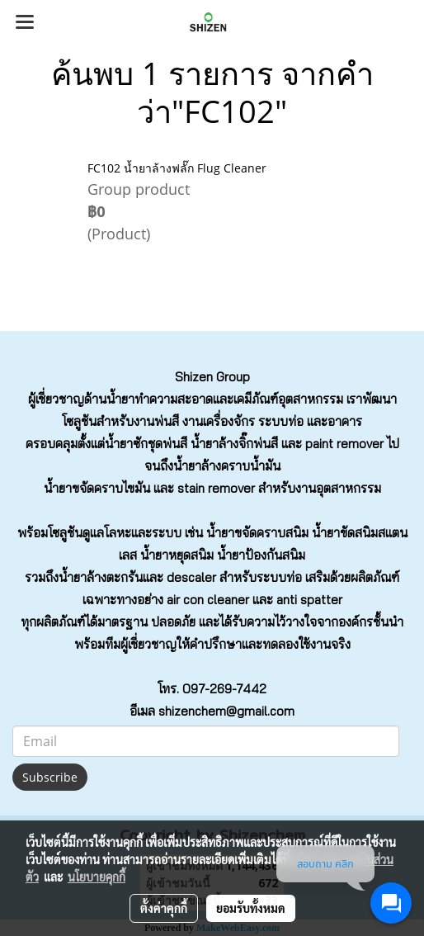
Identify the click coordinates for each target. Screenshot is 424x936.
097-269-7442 (224, 689)
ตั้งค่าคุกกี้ (163, 908)
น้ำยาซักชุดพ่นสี (146, 443)
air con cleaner (208, 599)
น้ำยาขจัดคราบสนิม (257, 533)
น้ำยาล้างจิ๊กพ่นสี (234, 443)
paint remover (344, 443)
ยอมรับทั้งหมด (250, 908)
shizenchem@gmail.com (226, 711)
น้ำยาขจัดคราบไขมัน (97, 488)
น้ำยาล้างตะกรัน (101, 577)
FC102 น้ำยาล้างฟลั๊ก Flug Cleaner (176, 168)
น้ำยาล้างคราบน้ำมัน (226, 466)
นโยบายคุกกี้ (96, 876)
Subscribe (50, 777)
